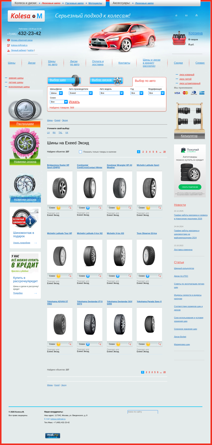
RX (54, 132)
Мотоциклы (95, 3)
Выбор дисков (102, 80)
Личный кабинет (18, 50)
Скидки (178, 62)
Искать (74, 102)
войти (31, 50)
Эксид (65, 120)
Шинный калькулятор (184, 268)
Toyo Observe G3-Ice (147, 233)
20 (164, 152)
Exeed (57, 120)
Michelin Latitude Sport (148, 165)
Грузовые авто (74, 3)
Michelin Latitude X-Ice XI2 (89, 233)
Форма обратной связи (22, 40)
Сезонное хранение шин (185, 329)
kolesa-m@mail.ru (19, 45)
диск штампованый (189, 83)
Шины (11, 62)
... (160, 152)
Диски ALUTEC (181, 276)
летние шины (16, 82)
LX (48, 132)
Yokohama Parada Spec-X (149, 301)
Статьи (179, 262)
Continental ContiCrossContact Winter (89, 166)
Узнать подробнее (21, 243)
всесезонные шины (19, 86)
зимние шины (16, 78)
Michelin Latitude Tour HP (59, 233)
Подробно (18, 293)
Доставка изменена (183, 250)
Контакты (124, 62)
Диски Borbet (180, 337)
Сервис (200, 62)
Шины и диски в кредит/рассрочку (151, 62)
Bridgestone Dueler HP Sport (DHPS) (58, 166)
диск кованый (186, 74)
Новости (180, 205)
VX (66, 132)
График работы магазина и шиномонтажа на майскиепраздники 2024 (186, 234)
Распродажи (25, 123)
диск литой (185, 79)
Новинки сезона (25, 161)
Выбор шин (58, 80)
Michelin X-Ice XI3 (115, 233)
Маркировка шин (182, 344)
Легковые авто (144, 3)
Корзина (196, 33)
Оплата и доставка (98, 63)
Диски (31, 62)
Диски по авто (74, 63)
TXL (60, 132)
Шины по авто (52, 63)
